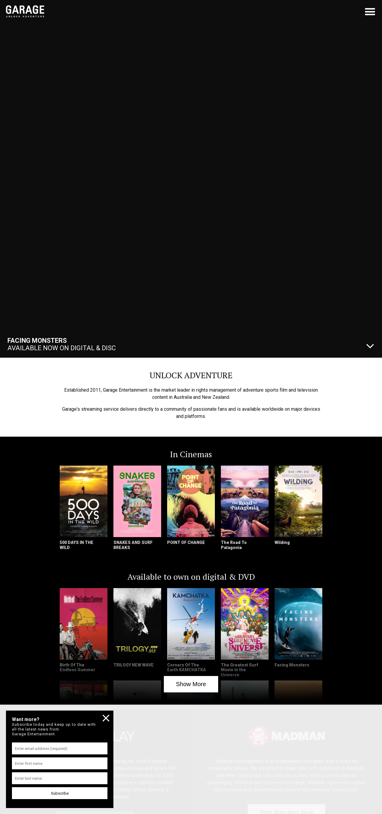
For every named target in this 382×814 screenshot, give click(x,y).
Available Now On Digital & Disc (61, 344)
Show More (191, 684)
